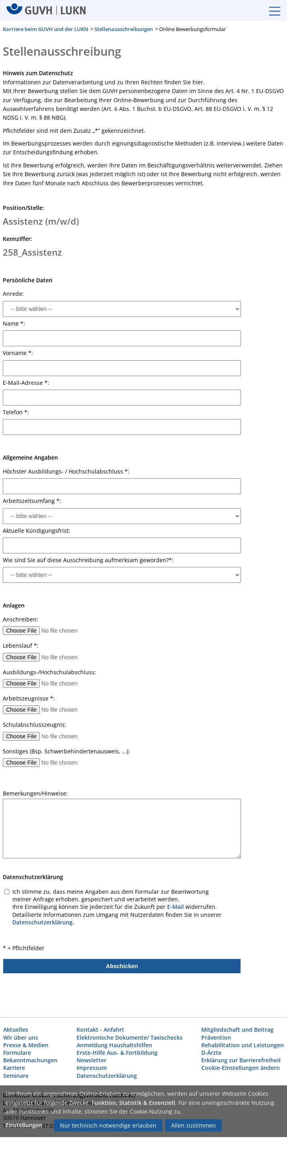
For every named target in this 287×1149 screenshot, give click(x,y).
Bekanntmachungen (30, 1060)
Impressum (92, 1067)
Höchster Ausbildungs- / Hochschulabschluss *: (66, 471)
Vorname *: (18, 353)
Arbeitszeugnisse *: (29, 698)
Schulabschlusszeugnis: (34, 725)
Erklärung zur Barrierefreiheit (241, 1060)
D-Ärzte (211, 1052)
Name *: (14, 323)
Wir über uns (20, 1037)
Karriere (14, 1067)
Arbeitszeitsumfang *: (32, 501)
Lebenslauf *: (21, 645)
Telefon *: (16, 412)
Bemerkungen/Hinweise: (35, 793)
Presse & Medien (25, 1044)
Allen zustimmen (193, 1125)
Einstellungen (24, 1125)
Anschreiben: (20, 619)
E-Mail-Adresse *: (26, 382)
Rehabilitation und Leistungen (242, 1044)
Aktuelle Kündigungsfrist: (36, 530)
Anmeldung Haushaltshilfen (114, 1044)
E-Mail (175, 906)
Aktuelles (15, 1029)
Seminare (16, 1075)
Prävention (216, 1037)
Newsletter (91, 1060)
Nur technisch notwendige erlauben (108, 1125)
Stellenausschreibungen (123, 29)
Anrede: (13, 294)
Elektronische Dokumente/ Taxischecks (130, 1037)
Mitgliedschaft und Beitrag (237, 1029)
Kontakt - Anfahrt (100, 1029)
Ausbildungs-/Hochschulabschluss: (49, 672)
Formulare (17, 1052)
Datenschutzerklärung (42, 922)
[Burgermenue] (271, 10)
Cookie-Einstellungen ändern (240, 1067)
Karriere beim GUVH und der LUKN (45, 29)
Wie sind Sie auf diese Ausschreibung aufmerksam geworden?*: (88, 560)
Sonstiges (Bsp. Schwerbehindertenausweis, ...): (66, 751)
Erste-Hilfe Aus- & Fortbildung (117, 1052)
